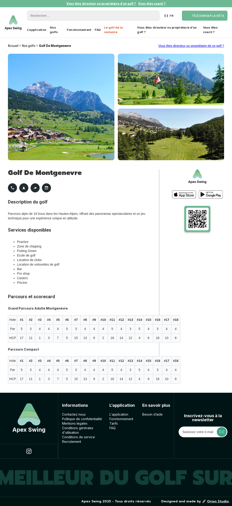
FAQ (98, 29)
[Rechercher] (93, 16)
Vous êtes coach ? (152, 3)
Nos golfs (54, 30)
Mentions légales (74, 423)
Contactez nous (74, 414)
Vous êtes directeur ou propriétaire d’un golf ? (101, 3)
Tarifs (113, 423)
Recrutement (71, 441)
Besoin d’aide (152, 414)
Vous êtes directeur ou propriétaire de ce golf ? (191, 46)
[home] (13, 22)
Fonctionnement (79, 29)
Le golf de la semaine (113, 30)
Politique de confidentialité (82, 419)
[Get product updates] (203, 431)
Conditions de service (78, 437)
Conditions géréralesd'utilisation (77, 430)
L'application (118, 414)
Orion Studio (218, 501)
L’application (36, 29)
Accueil (13, 46)
